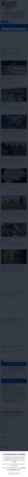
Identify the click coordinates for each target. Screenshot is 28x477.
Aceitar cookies (14, 473)
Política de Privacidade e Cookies (16, 468)
